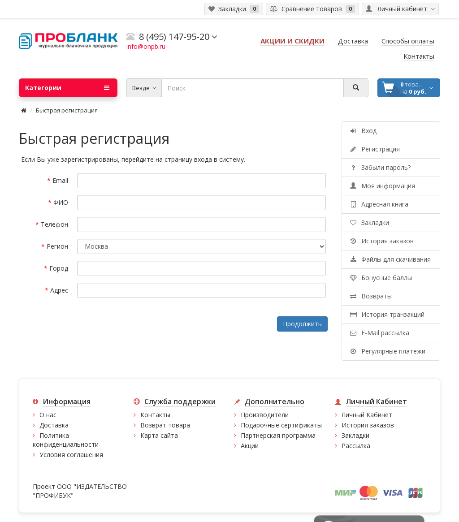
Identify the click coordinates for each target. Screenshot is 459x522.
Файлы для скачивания (390, 259)
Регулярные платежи (387, 351)
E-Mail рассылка (379, 332)
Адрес (59, 290)
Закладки (369, 222)
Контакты (155, 414)
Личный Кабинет (367, 414)
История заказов (381, 241)
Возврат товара (165, 425)
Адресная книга (378, 204)
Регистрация (374, 149)
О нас (47, 414)
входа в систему (219, 159)
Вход (363, 130)
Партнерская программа (278, 435)
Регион (57, 246)
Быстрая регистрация (67, 110)
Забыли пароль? (380, 167)
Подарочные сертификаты (281, 425)
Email (60, 180)
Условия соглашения (71, 454)
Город (58, 268)
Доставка (54, 425)
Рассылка (356, 445)
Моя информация (382, 185)
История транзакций (386, 314)
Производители (265, 414)
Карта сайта (159, 435)
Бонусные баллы (380, 277)
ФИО (60, 202)
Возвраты (370, 296)
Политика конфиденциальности (66, 440)
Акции (250, 445)
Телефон (54, 224)
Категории (67, 87)
